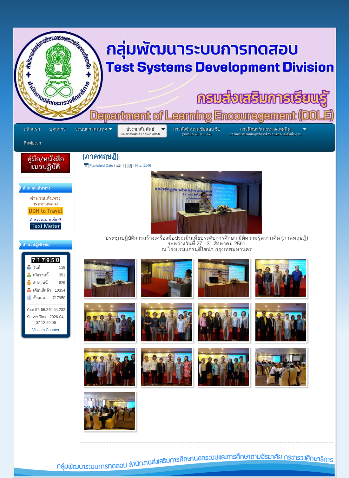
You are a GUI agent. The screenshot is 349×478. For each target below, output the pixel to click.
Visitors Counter (45, 330)
